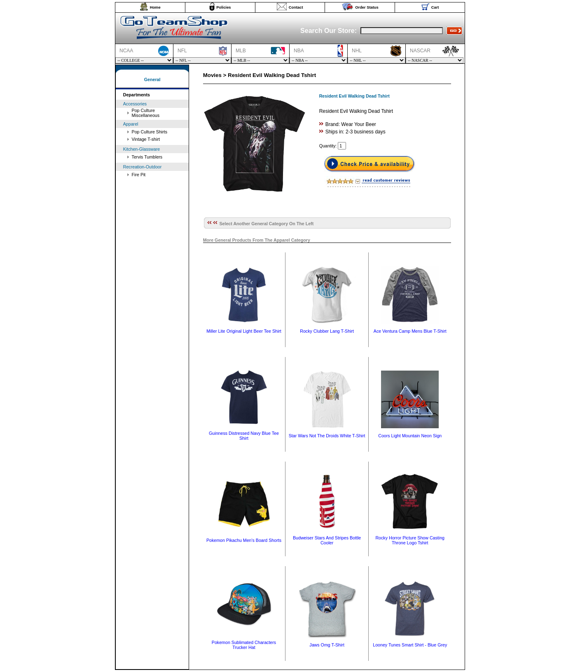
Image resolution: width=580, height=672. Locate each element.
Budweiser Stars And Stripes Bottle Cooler (327, 540)
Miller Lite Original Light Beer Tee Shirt (243, 331)
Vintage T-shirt (146, 139)
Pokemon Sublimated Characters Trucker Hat (244, 645)
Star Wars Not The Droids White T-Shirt (327, 435)
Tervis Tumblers (147, 156)
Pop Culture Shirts (149, 131)
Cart (435, 7)
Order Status (367, 7)
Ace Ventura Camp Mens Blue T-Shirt (410, 331)
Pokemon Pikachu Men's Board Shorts (243, 540)
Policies (223, 7)
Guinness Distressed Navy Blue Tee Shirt (244, 436)
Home (155, 7)
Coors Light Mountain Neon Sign (410, 435)
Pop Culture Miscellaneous (146, 113)
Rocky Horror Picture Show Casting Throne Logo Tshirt (409, 540)
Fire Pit (139, 174)
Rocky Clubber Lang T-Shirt (327, 331)
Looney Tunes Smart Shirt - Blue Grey (410, 644)
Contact (296, 7)
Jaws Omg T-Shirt (326, 644)
